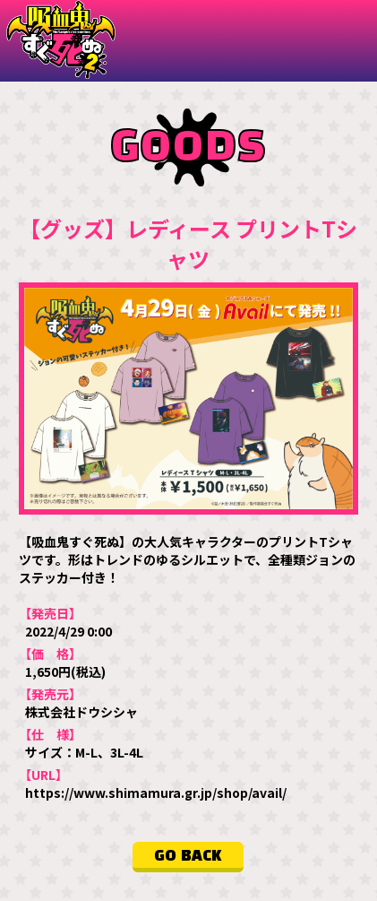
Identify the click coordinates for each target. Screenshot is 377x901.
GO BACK (188, 856)
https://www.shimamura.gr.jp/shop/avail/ (156, 792)
